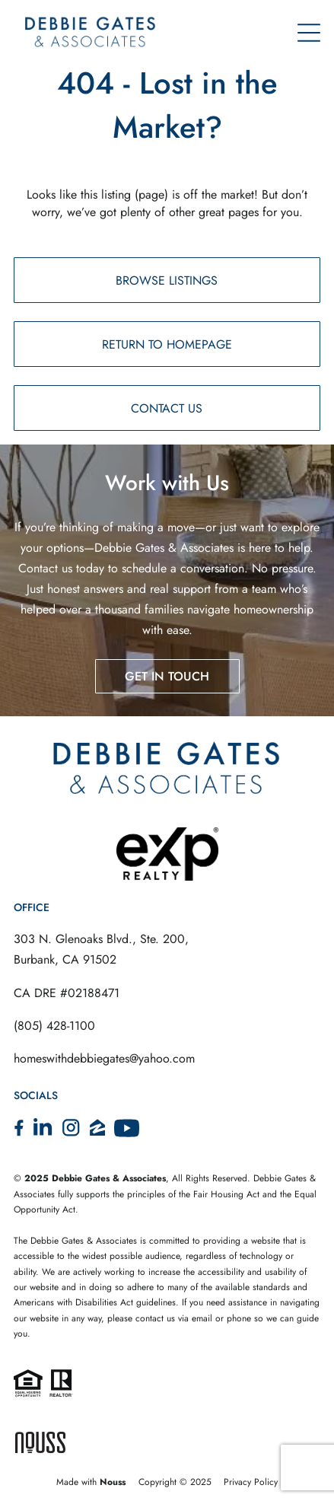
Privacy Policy (251, 1482)
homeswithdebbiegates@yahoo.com (104, 1058)
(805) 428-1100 (54, 1025)
